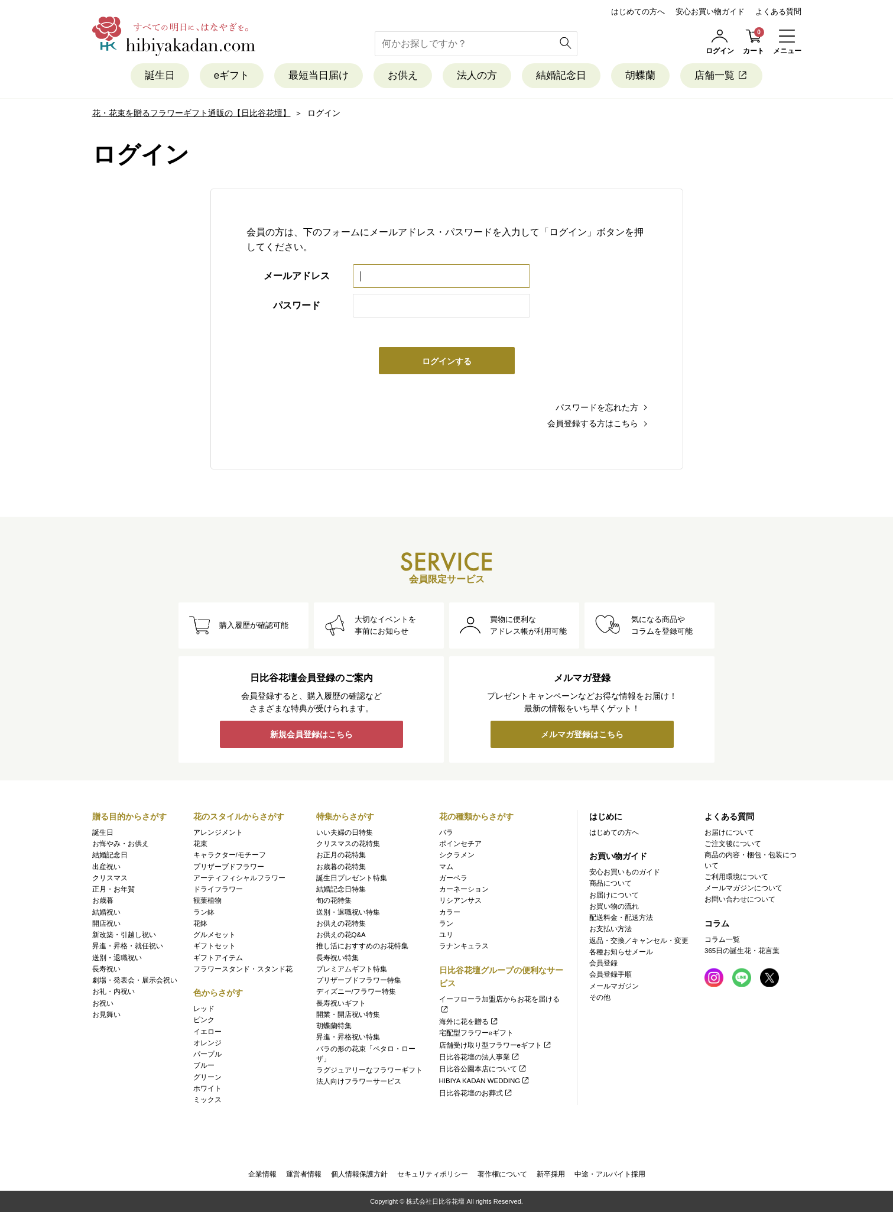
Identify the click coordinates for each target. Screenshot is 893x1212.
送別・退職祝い (117, 957)
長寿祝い (106, 969)
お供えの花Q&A (341, 934)
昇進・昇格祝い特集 (348, 1037)
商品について (610, 883)
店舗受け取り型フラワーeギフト (495, 1045)
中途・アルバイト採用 (609, 1174)
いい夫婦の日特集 (344, 832)
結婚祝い (106, 912)
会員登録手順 (610, 974)
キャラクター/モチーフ (229, 854)
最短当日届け (318, 75)
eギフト (231, 75)
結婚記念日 (561, 75)
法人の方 (477, 75)
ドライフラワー (218, 889)
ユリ (446, 934)
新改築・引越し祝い (124, 934)
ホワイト (207, 1088)
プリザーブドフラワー (228, 866)
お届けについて (614, 895)
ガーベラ (453, 878)
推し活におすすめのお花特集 (362, 945)
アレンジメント (218, 832)
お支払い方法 (610, 928)
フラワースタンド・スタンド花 (243, 969)
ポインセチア (460, 843)
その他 (600, 997)
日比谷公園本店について (483, 1068)
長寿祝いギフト (341, 1003)
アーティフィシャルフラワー (239, 878)
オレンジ (207, 1042)
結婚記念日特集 (341, 889)
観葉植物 (207, 900)
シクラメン (457, 854)
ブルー (204, 1065)
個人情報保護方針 (359, 1174)
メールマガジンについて (743, 888)
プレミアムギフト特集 (351, 969)
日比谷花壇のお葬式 (476, 1093)
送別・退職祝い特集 (348, 912)
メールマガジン (614, 986)
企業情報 (262, 1174)
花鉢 (200, 923)
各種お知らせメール (621, 951)
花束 (200, 843)
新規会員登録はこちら (311, 734)
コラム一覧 (722, 939)
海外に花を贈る (469, 1021)
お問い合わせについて (739, 899)
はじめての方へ (638, 11)
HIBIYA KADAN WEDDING (485, 1080)
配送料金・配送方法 (621, 917)
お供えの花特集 (341, 923)
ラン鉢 (204, 912)
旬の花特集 (334, 900)
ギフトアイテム (218, 957)
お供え (403, 75)
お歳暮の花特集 (341, 866)
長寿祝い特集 (337, 957)
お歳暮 (102, 900)
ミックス (207, 1099)
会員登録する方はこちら (592, 423)
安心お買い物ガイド (710, 11)
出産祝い (106, 866)
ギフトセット (214, 945)
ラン (446, 923)
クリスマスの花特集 (348, 843)
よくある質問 (778, 11)
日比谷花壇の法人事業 (479, 1057)
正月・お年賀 (113, 889)
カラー (449, 912)
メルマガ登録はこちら (582, 734)
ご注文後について (732, 843)
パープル (207, 1054)
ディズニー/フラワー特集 (356, 991)
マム (446, 866)
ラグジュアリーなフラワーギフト (369, 1070)
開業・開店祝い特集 (348, 1014)
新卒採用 (551, 1174)
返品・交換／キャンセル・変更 (639, 940)
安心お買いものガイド (624, 872)
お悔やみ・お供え (120, 843)
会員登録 (603, 963)
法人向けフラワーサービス (358, 1081)
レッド (204, 1008)
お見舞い (106, 1014)
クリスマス (110, 878)
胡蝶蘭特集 (334, 1025)
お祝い (102, 1003)
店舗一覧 (721, 75)
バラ (446, 832)
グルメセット (214, 934)
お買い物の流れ (614, 906)
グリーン (207, 1077)
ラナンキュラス (464, 945)
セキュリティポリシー (432, 1174)
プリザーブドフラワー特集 (358, 980)
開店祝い (106, 923)
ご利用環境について (736, 876)
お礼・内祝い (113, 991)
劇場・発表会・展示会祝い (134, 980)
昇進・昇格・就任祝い (127, 945)
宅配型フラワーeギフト (476, 1032)
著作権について (502, 1174)
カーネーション (464, 889)
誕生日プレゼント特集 (351, 878)
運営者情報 (304, 1174)
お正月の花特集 (341, 854)
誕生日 (160, 75)
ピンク (204, 1019)
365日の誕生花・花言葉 (742, 950)
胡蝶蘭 (640, 75)
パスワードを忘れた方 (597, 407)
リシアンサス (460, 900)
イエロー (207, 1031)
